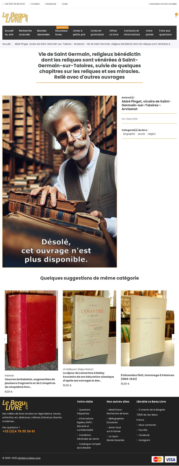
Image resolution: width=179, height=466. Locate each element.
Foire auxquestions (165, 32)
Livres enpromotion (97, 32)
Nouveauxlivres (62, 31)
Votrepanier (150, 32)
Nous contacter (146, 425)
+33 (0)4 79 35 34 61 (14, 3)
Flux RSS (142, 430)
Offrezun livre (113, 32)
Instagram (143, 440)
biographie (129, 134)
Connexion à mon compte (163, 3)
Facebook (51, 3)
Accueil (7, 44)
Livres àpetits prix (79, 32)
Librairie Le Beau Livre (29, 458)
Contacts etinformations (132, 32)
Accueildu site (9, 32)
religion (152, 134)
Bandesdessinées (43, 32)
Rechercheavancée (25, 32)
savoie (142, 134)
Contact (35, 3)
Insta (65, 3)
